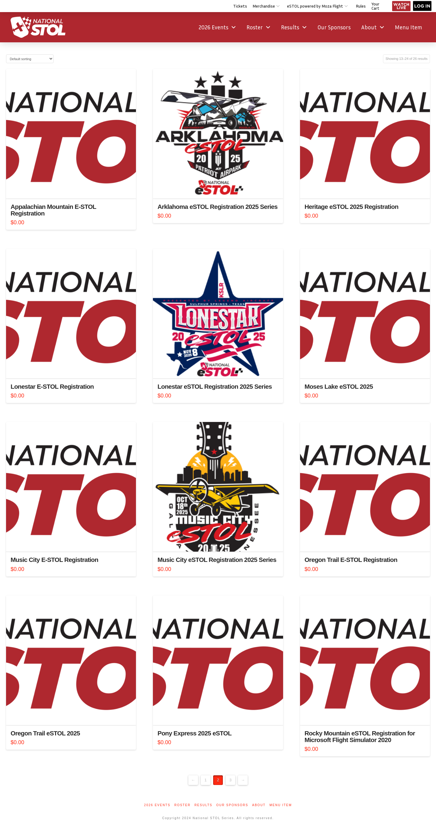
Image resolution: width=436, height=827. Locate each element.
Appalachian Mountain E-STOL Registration (53, 210)
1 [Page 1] (205, 780)
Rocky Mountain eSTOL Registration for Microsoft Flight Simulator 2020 (360, 736)
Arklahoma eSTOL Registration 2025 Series (217, 206)
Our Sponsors (232, 805)
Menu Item (280, 805)
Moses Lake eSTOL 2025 (339, 386)
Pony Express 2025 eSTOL (194, 733)
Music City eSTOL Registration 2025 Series (216, 559)
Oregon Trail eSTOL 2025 (45, 733)
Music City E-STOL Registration (54, 559)
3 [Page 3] (230, 780)
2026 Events (157, 805)
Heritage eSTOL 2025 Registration (351, 206)
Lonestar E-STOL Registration (52, 386)
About (259, 805)
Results (203, 805)
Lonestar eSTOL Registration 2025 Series (214, 386)
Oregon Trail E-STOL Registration (351, 559)
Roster (182, 805)
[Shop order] (30, 58)
